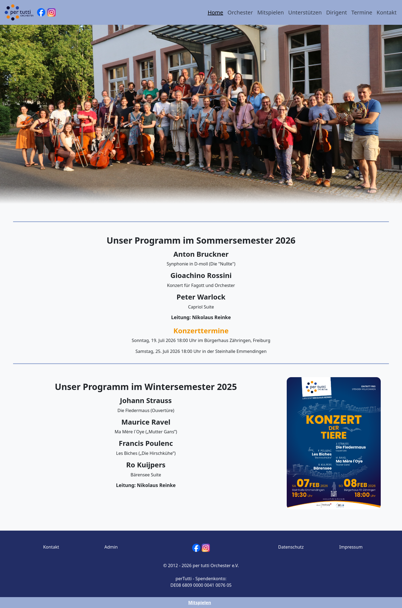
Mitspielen (270, 12)
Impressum (351, 547)
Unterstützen (305, 12)
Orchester (240, 12)
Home (215, 12)
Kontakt (387, 12)
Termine (361, 12)
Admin (111, 547)
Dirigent (336, 12)
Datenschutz (291, 547)
